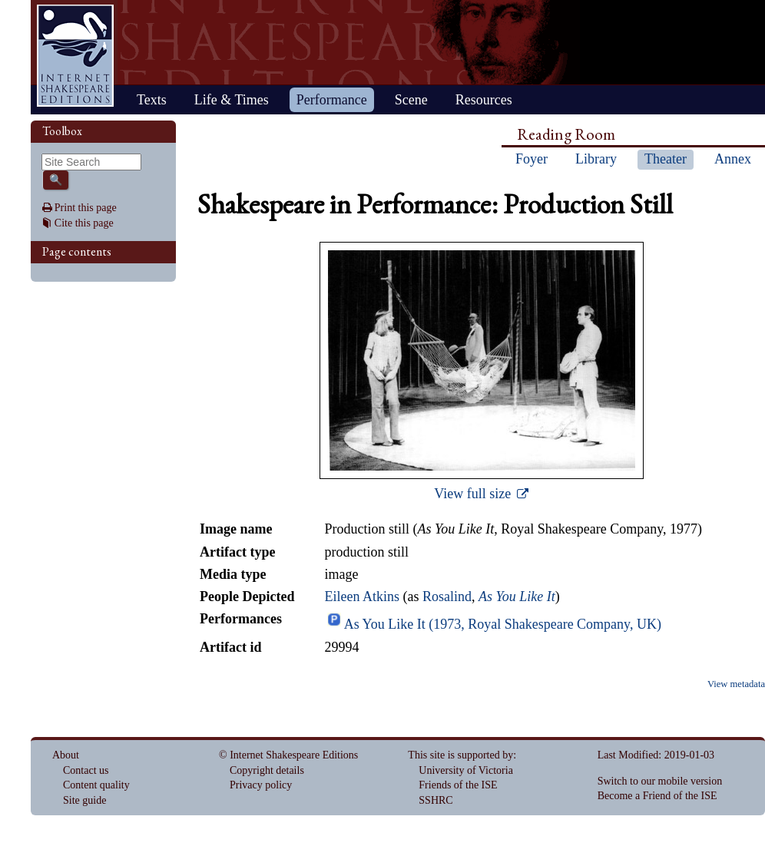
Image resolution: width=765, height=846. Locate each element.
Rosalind (447, 596)
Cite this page (84, 223)
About (65, 755)
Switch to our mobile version (660, 781)
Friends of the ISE (458, 785)
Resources (483, 99)
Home (75, 56)
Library (596, 159)
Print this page (86, 207)
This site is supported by (460, 755)
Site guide (84, 800)
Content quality (96, 785)
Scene (411, 99)
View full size (474, 493)
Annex (732, 159)
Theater (665, 159)
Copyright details (267, 770)
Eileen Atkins (361, 596)
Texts (152, 99)
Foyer (531, 159)
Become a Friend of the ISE (657, 795)
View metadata (736, 684)
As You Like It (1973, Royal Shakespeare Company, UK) (502, 624)
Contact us (86, 770)
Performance (331, 99)
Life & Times (231, 99)
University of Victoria (466, 770)
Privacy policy (261, 785)
